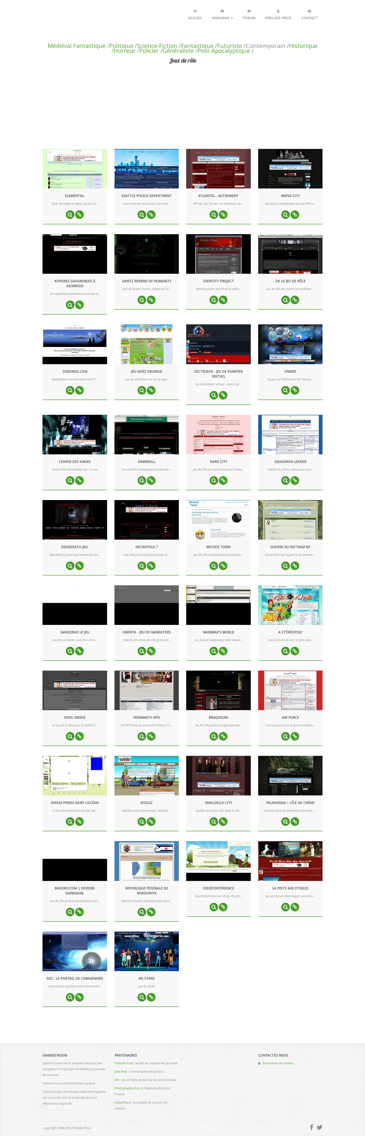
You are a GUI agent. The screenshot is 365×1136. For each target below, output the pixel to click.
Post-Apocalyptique (223, 50)
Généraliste (178, 50)
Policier (149, 50)
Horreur (125, 50)
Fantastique (197, 46)
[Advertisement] (182, 102)
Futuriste (229, 46)
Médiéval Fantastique (77, 46)
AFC (117, 1080)
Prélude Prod (278, 13)
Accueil (195, 13)
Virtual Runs (122, 1102)
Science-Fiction (157, 46)
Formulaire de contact (278, 1063)
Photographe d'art (127, 1088)
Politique (121, 46)
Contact (309, 13)
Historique (303, 46)
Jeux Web (120, 1071)
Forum (249, 13)
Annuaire (222, 13)
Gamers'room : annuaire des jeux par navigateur (63, 13)
